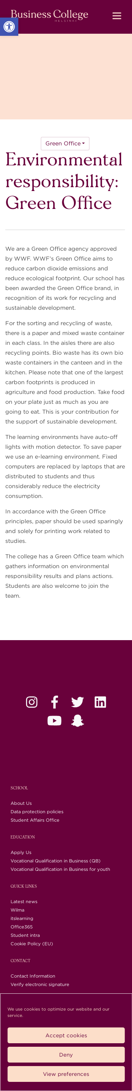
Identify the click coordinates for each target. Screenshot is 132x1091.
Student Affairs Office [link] (35, 820)
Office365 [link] (22, 926)
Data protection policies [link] (37, 811)
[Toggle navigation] (116, 15)
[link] (9, 27)
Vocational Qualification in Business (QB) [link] (56, 860)
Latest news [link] (24, 901)
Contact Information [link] (33, 976)
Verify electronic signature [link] (40, 984)
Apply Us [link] (21, 852)
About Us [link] (21, 803)
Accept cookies (66, 1035)
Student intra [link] (25, 935)
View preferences (66, 1074)
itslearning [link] (22, 918)
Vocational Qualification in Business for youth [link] (60, 869)
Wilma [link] (17, 910)
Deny (66, 1055)
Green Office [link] (63, 143)
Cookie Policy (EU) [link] (32, 943)
